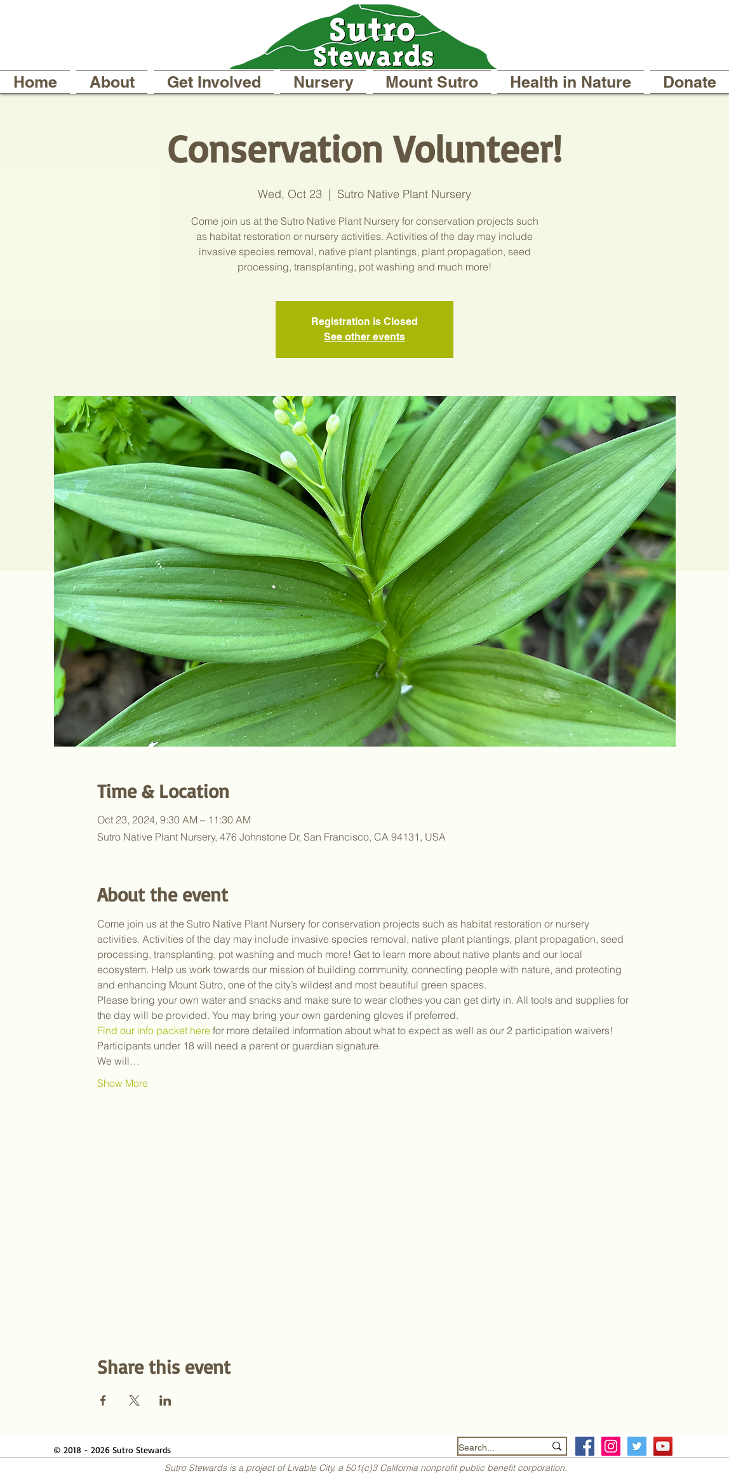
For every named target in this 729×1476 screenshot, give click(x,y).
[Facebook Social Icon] (584, 1446)
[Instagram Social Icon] (610, 1446)
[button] (111, 82)
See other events (364, 337)
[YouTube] (662, 1446)
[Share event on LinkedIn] (165, 1400)
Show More (122, 1083)
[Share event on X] (134, 1400)
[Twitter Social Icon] (636, 1446)
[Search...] (492, 1448)
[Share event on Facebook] (103, 1400)
